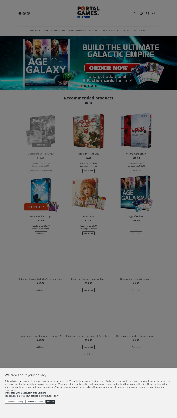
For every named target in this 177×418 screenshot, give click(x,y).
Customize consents (35, 402)
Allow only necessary (14, 402)
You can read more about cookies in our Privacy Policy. (32, 395)
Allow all (50, 402)
